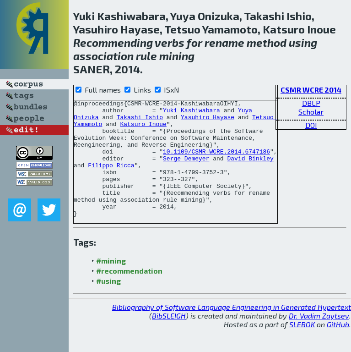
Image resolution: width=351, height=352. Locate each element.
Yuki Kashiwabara (191, 113)
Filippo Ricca (111, 179)
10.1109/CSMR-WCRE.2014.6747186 (216, 162)
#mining (111, 284)
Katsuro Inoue (143, 129)
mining (176, 55)
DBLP (311, 103)
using (303, 42)
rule (146, 55)
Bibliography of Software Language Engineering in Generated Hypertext (231, 330)
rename (224, 42)
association (103, 55)
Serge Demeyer (186, 170)
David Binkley (250, 170)
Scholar (311, 111)
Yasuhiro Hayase (207, 121)
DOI (311, 125)
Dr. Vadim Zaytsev (319, 339)
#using (108, 304)
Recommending (113, 42)
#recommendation (129, 294)
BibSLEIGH (169, 339)
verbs (169, 42)
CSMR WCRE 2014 (311, 89)
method (266, 42)
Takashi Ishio (140, 121)
